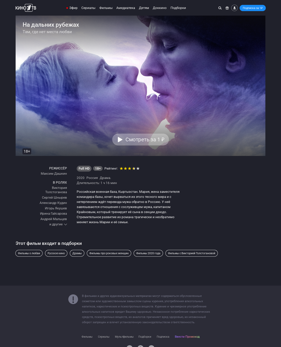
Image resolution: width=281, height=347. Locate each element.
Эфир (73, 8)
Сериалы (88, 8)
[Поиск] (220, 8)
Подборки (178, 8)
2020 (80, 178)
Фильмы (106, 8)
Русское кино (56, 253)
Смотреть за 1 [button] (145, 139)
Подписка (163, 336)
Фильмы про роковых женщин (109, 253)
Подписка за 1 (253, 8)
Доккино (160, 8)
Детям (144, 8)
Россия (92, 178)
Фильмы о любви (29, 253)
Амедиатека (125, 8)
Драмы (77, 253)
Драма (105, 178)
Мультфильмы (124, 336)
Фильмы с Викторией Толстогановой (191, 253)
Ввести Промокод (187, 336)
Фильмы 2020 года (148, 253)
